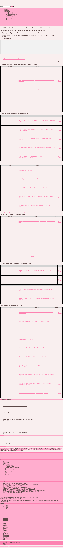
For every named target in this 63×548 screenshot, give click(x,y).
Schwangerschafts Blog (10, 16)
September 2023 (6, 512)
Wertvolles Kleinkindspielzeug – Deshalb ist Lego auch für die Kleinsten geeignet (19, 489)
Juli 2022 (4, 523)
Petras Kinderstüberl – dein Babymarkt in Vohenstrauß (14, 59)
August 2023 (5, 513)
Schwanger (41, 449)
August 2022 (5, 522)
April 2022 (5, 525)
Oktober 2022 (5, 520)
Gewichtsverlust (45, 448)
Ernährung (19, 448)
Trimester (11, 450)
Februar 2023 (5, 518)
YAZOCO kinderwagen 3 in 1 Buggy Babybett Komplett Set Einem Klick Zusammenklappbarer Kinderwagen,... (33, 157)
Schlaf (31, 449)
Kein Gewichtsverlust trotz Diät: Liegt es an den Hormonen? (15, 406)
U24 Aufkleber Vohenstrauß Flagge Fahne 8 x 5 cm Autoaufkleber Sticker (34, 321)
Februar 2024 (5, 507)
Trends (9, 450)
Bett (8, 448)
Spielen (59, 449)
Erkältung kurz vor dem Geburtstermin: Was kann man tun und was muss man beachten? (21, 425)
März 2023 (5, 517)
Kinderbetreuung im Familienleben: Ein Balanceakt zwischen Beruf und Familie (19, 488)
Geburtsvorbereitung (9, 471)
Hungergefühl (53, 448)
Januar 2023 (5, 519)
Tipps (6, 450)
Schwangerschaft (45, 449)
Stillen (5, 450)
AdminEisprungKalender (8, 441)
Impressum (5, 541)
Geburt (34, 448)
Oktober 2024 (5, 506)
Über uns (4, 543)
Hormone (49, 448)
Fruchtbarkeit (31, 448)
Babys (3, 448)
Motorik (20, 449)
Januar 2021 (5, 534)
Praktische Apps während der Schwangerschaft (12, 492)
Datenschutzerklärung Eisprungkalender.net (11, 542)
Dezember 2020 (6, 535)
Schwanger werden (51, 449)
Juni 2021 (5, 531)
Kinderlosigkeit (2, 449)
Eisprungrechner (6, 462)
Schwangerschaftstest (9, 466)
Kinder (58, 448)
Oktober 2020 (5, 537)
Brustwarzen (12, 448)
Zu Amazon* (59, 72)
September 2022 (6, 521)
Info (55, 448)
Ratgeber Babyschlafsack (8, 486)
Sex (55, 449)
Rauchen (29, 449)
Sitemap (4, 544)
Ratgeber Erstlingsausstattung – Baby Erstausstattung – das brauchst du (17, 212)
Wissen (22, 450)
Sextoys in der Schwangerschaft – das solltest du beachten (15, 432)
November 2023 (6, 510)
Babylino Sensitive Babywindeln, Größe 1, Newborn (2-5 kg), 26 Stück (33, 279)
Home (4, 461)
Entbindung (7, 472)
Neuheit (23, 449)
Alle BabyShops (6, 25)
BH (9, 448)
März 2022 (5, 526)
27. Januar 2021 (6, 433)
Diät (15, 448)
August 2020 (5, 538)
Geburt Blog (8, 21)
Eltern (17, 448)
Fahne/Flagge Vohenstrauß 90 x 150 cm (27, 339)
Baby (1, 448)
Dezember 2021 (6, 528)
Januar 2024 (5, 508)
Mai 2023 (4, 516)
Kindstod (11, 449)
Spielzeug (1, 450)
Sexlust (57, 449)
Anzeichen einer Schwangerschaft (12, 467)
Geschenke (37, 448)
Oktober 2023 (5, 511)
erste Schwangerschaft (24, 448)
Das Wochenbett (8, 473)
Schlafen (34, 449)
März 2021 (5, 532)
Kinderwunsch (7, 449)
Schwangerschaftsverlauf (10, 468)
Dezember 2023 (6, 509)
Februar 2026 (5, 505)
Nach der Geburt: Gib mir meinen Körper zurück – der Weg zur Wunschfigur (18, 419)
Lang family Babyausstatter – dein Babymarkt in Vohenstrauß (15, 58)
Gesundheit (40, 448)
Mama (4, 476)
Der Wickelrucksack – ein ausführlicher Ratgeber (12, 412)
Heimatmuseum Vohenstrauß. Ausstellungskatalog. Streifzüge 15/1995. (33, 393)
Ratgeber (25, 449)
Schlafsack (37, 449)
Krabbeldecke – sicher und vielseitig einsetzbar (12, 485)
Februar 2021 (5, 533)
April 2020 (5, 539)
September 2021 (6, 530)
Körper (18, 449)
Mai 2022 (4, 524)
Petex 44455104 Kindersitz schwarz (26, 170)
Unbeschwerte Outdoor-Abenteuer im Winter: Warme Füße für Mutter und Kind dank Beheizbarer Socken (24, 490)
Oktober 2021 (5, 529)
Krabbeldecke (15, 449)
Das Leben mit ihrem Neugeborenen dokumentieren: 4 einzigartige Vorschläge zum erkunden (21, 491)
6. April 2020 (5, 413)
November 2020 (6, 536)
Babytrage (6, 448)
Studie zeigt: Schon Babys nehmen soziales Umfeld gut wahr (15, 487)
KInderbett (60, 448)
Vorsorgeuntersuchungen (17, 450)
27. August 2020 (6, 420)
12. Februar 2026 (6, 407)
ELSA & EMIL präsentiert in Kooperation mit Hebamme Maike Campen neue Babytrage (20, 484)
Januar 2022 (5, 527)
